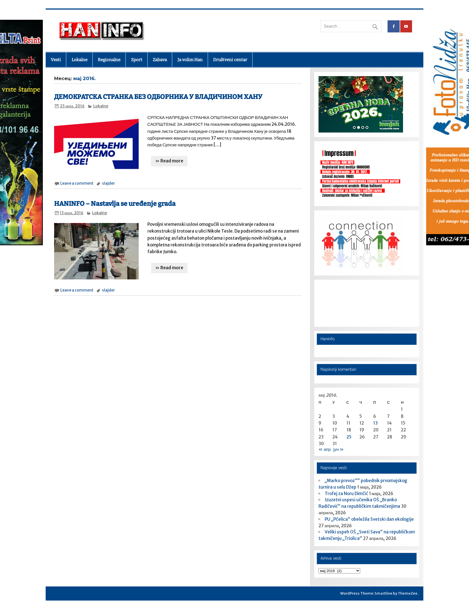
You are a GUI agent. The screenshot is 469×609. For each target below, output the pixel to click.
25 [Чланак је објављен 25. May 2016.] (348, 437)
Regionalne (109, 59)
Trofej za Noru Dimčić (346, 493)
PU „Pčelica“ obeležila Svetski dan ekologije (369, 519)
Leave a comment (76, 183)
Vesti (56, 59)
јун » (338, 449)
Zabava (160, 59)
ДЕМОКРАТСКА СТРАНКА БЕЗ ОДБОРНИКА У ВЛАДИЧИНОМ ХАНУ (158, 97)
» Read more (169, 161)
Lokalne (79, 59)
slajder (108, 183)
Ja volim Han (190, 59)
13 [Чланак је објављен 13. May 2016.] (375, 423)
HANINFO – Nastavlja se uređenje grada (115, 204)
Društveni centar (230, 59)
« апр (324, 449)
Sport (136, 59)
